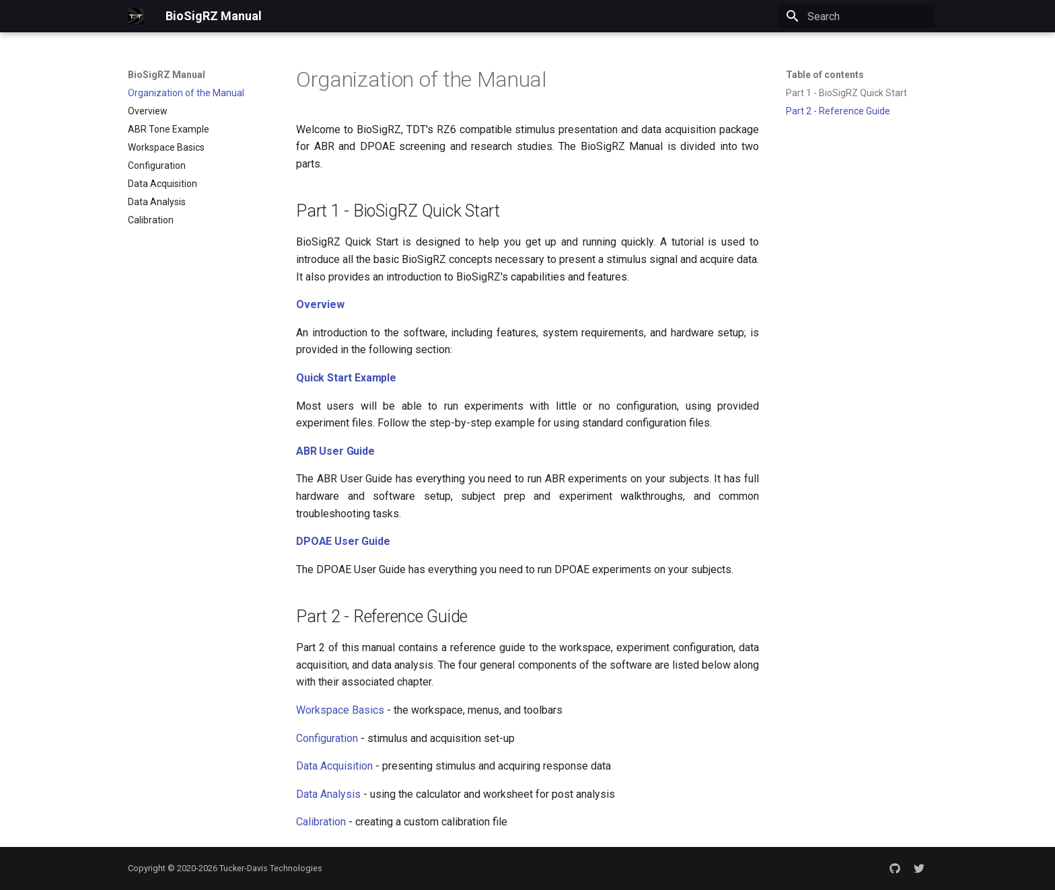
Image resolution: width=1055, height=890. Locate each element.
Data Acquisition (334, 765)
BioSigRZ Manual (166, 74)
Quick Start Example (346, 377)
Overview (320, 304)
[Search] (856, 16)
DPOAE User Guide (343, 541)
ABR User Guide (335, 451)
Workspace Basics (340, 710)
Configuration (327, 738)
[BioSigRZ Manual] (135, 16)
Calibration (321, 821)
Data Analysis (328, 794)
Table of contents (825, 74)
